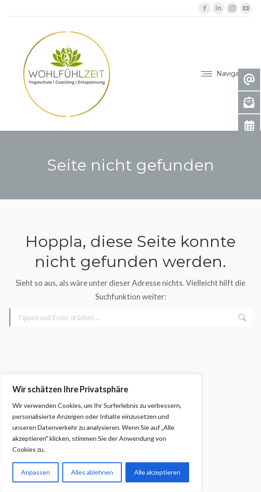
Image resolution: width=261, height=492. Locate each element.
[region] (100, 433)
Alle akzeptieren (157, 472)
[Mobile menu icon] (226, 74)
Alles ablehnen (92, 472)
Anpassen (35, 472)
